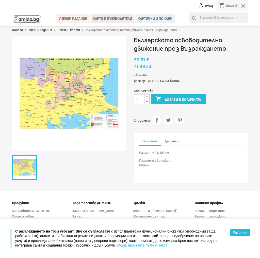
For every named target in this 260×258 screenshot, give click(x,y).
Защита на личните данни (93, 211)
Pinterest (179, 120)
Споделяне (156, 120)
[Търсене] (218, 17)
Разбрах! (240, 232)
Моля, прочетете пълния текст (142, 245)
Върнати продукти (210, 216)
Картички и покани (155, 19)
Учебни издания (73, 19)
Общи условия (23, 216)
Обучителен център (149, 216)
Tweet (168, 120)
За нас (77, 216)
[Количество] (139, 99)
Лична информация (210, 211)
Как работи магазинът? (31, 211)
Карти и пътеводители (112, 19)
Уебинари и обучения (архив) (155, 211)
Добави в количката (178, 99)
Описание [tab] (149, 141)
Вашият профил (209, 203)
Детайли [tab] (171, 141)
